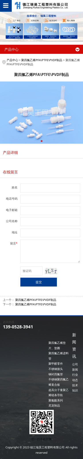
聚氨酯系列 (55, 400)
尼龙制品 (54, 405)
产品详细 (10, 152)
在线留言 (10, 171)
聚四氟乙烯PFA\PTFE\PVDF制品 (41, 60)
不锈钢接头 (55, 369)
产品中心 (12, 60)
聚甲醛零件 (55, 364)
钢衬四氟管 (55, 374)
